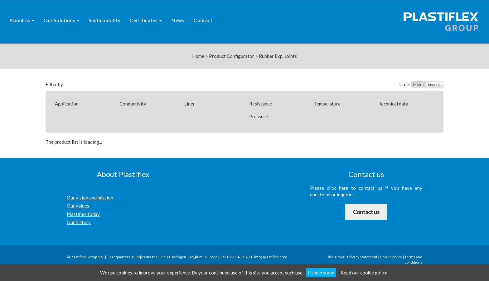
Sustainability (104, 20)
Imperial (435, 84)
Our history (79, 222)
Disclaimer (336, 257)
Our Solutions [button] (61, 20)
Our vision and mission (90, 197)
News (177, 20)
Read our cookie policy (364, 272)
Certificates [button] (146, 20)
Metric (418, 84)
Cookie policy (391, 257)
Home (198, 56)
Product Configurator (231, 56)
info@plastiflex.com (270, 257)
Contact (203, 20)
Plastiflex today (83, 214)
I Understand (321, 272)
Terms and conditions (413, 260)
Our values (78, 205)
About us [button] (21, 20)
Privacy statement (362, 257)
